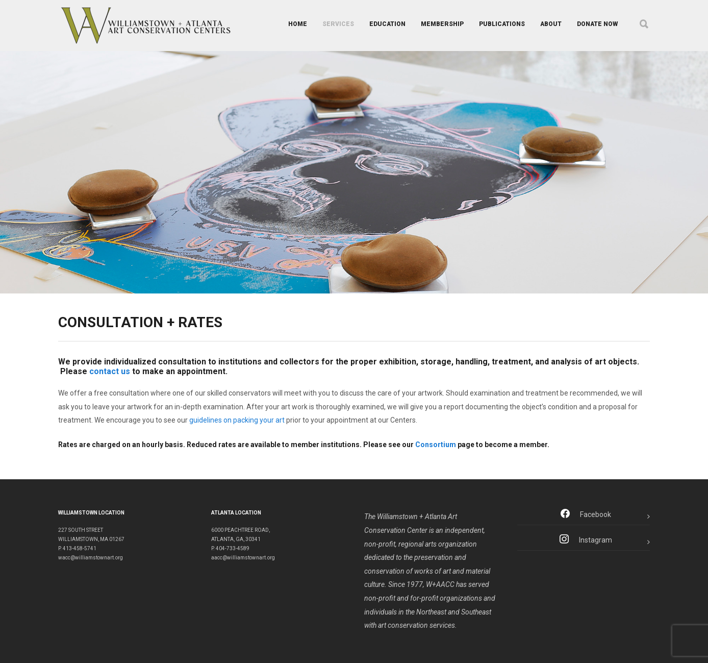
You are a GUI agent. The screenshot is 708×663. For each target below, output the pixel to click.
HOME (297, 24)
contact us (109, 371)
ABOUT (551, 24)
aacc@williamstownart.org (243, 557)
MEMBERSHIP (442, 24)
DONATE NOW (597, 24)
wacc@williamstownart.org (90, 557)
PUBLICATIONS (502, 24)
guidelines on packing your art (237, 420)
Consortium (435, 444)
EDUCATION (387, 24)
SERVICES (338, 24)
